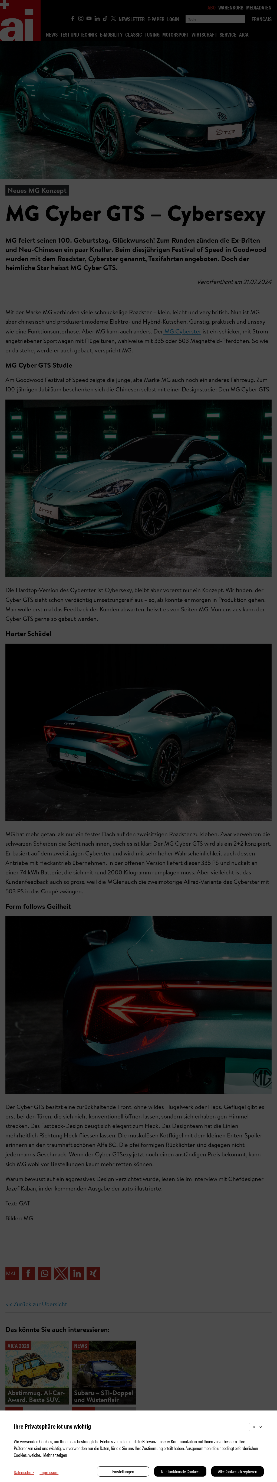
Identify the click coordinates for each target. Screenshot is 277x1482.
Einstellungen (123, 1471)
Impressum (48, 1472)
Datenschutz (24, 1472)
